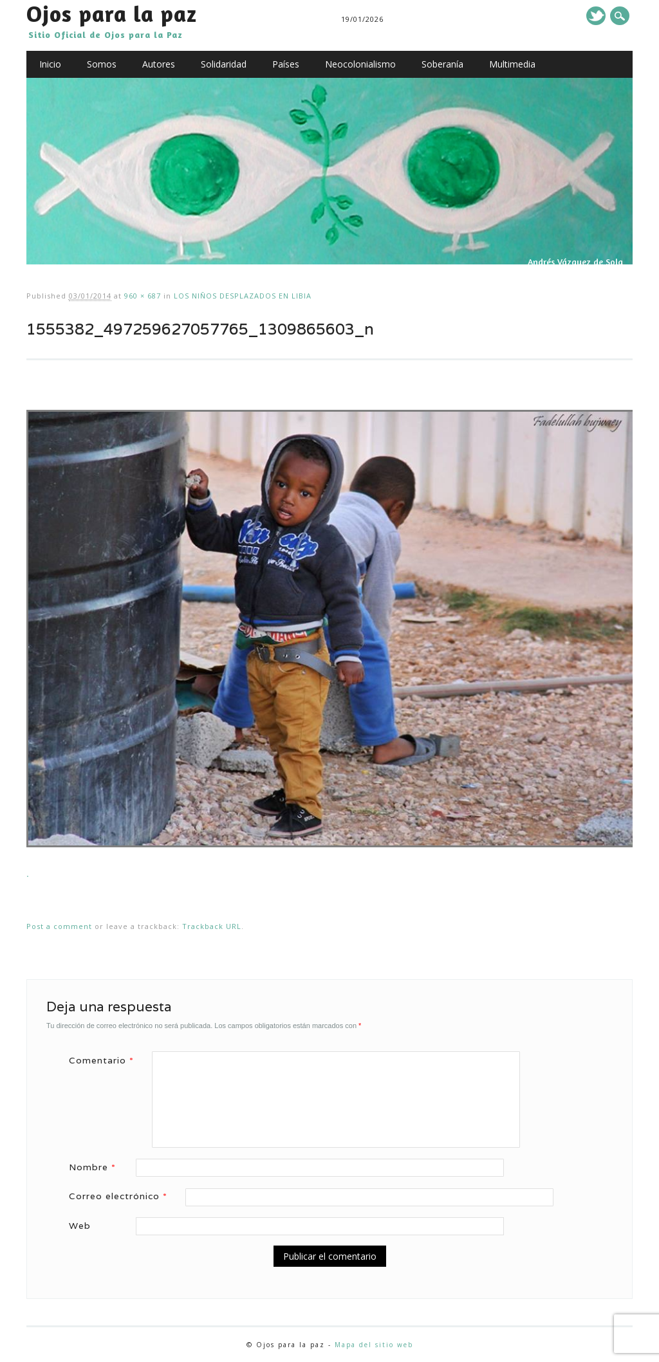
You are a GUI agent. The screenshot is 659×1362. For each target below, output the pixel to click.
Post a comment (59, 926)
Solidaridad (223, 64)
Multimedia (512, 64)
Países (285, 64)
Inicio (50, 64)
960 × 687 (142, 295)
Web (80, 1225)
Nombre (97, 1167)
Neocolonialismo (360, 64)
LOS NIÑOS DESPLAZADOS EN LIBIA (242, 295)
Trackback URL (211, 926)
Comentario (106, 1060)
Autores (158, 64)
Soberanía (442, 64)
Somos (101, 64)
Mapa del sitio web (374, 1344)
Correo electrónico (122, 1196)
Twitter (596, 15)
